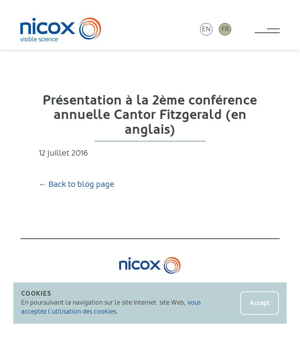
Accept (260, 303)
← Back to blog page (76, 184)
